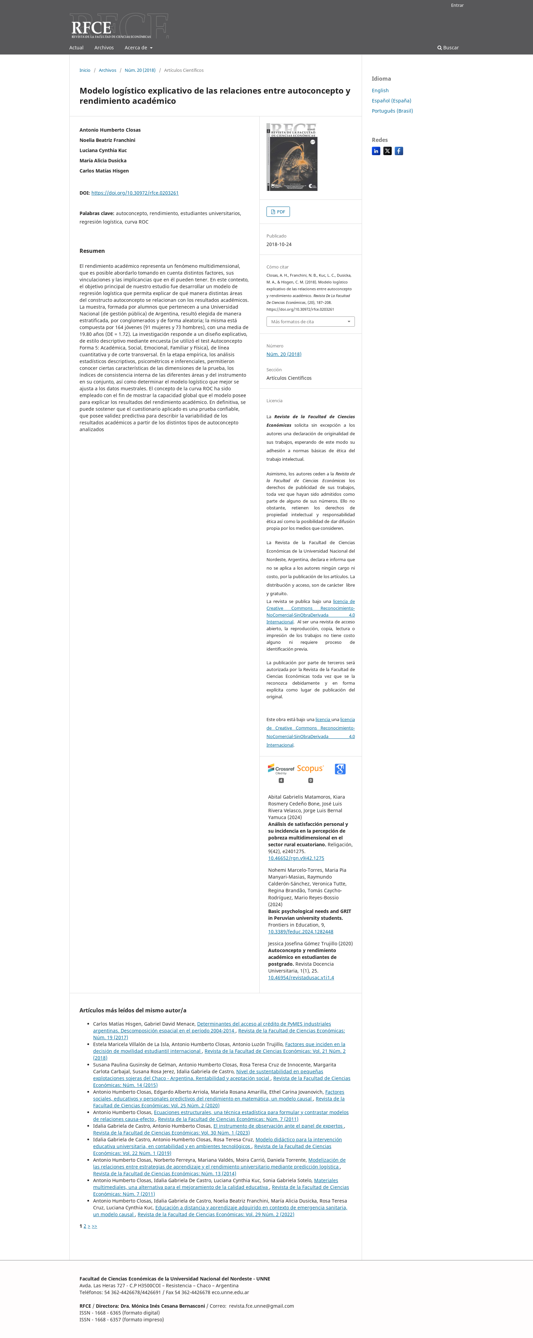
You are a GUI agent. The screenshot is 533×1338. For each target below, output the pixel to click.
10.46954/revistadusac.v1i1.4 (301, 977)
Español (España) (391, 100)
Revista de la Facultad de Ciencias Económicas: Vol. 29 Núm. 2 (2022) (216, 1214)
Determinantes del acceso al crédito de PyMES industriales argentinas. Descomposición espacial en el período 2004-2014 (212, 1027)
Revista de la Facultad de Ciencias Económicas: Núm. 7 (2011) (228, 1119)
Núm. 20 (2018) (140, 70)
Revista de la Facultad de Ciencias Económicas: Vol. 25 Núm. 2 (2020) (219, 1102)
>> (94, 1226)
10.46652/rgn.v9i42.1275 (296, 858)
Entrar (457, 5)
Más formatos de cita (292, 322)
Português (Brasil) (392, 111)
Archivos (104, 47)
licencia (323, 719)
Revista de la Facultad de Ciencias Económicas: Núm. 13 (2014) (164, 1173)
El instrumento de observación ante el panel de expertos (278, 1126)
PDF (280, 212)
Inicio (85, 70)
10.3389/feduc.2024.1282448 (300, 931)
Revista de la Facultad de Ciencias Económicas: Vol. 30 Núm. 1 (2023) (171, 1132)
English (380, 90)
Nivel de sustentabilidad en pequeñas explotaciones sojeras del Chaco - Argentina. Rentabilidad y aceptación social (208, 1074)
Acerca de (137, 47)
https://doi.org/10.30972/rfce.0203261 (135, 193)
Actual (76, 47)
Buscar (448, 47)
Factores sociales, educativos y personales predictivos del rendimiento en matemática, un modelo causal (218, 1095)
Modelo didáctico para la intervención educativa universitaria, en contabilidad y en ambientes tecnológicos (217, 1142)
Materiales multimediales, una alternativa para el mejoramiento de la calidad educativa (215, 1183)
